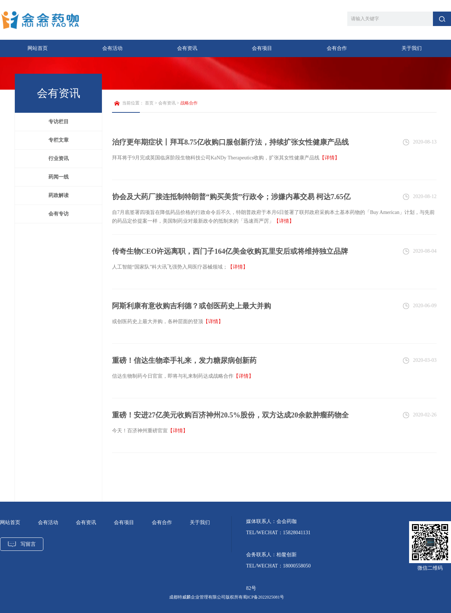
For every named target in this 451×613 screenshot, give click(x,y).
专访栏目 (58, 121)
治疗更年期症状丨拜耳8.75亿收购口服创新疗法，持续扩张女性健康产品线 (230, 142)
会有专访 (58, 214)
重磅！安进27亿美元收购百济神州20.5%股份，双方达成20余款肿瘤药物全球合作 (230, 418)
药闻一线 (58, 177)
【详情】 (329, 157)
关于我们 (411, 48)
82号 (251, 588)
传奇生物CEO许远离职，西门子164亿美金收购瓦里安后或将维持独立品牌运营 (230, 255)
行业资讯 (58, 158)
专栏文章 (58, 140)
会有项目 (262, 48)
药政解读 (58, 195)
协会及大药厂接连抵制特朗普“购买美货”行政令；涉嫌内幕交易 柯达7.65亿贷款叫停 (231, 200)
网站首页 (37, 48)
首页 (149, 103)
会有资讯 (187, 48)
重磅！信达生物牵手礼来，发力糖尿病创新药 (184, 360)
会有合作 (337, 48)
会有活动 (112, 48)
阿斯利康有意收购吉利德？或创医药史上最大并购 (191, 306)
